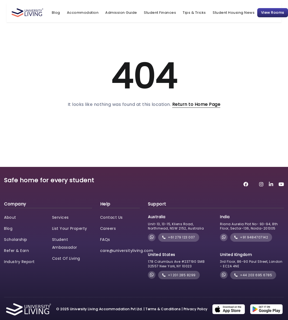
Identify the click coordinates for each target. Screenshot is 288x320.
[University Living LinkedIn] (271, 184)
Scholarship (15, 239)
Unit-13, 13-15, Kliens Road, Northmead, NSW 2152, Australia (176, 226)
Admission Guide (121, 12)
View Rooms (272, 12)
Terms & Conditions (163, 309)
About (10, 217)
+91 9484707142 (251, 237)
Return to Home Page (196, 104)
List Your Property (69, 228)
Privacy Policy (196, 309)
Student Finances (160, 12)
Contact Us (111, 217)
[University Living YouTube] (281, 184)
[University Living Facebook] (246, 184)
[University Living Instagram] (261, 184)
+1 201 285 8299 (179, 275)
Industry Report (19, 261)
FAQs (105, 239)
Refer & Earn (16, 250)
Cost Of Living (66, 258)
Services (60, 217)
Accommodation (83, 12)
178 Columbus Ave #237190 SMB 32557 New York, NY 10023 (176, 263)
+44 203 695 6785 (253, 275)
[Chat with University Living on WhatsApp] (152, 237)
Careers (108, 228)
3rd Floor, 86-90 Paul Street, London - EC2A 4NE (251, 263)
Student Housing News (234, 12)
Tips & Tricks (194, 12)
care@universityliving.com (126, 250)
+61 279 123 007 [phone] (178, 237)
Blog (56, 12)
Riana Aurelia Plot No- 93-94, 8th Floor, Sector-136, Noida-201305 (249, 226)
